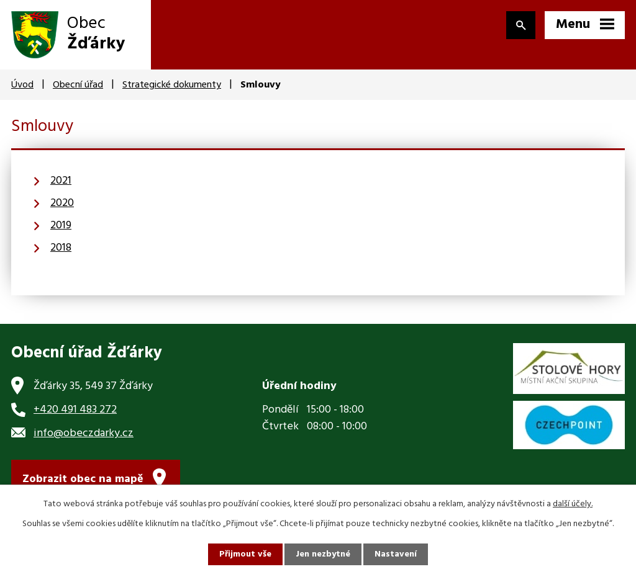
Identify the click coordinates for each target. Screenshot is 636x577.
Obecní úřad (78, 85)
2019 (60, 226)
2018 (60, 248)
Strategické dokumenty (171, 85)
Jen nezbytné (323, 554)
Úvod (22, 85)
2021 (60, 181)
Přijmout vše (245, 554)
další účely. (573, 504)
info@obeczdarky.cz (84, 433)
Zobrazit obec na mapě (82, 479)
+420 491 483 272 (75, 410)
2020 (62, 203)
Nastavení (396, 554)
